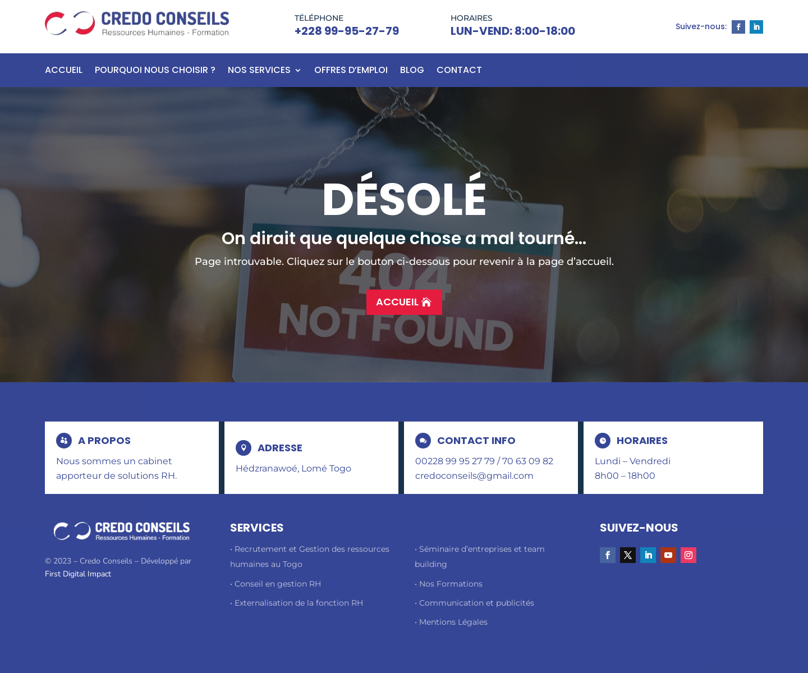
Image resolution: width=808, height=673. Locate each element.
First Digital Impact (78, 574)
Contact (459, 71)
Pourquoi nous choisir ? (155, 71)
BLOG (412, 71)
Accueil (63, 71)
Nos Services (259, 71)
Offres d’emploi (351, 71)
